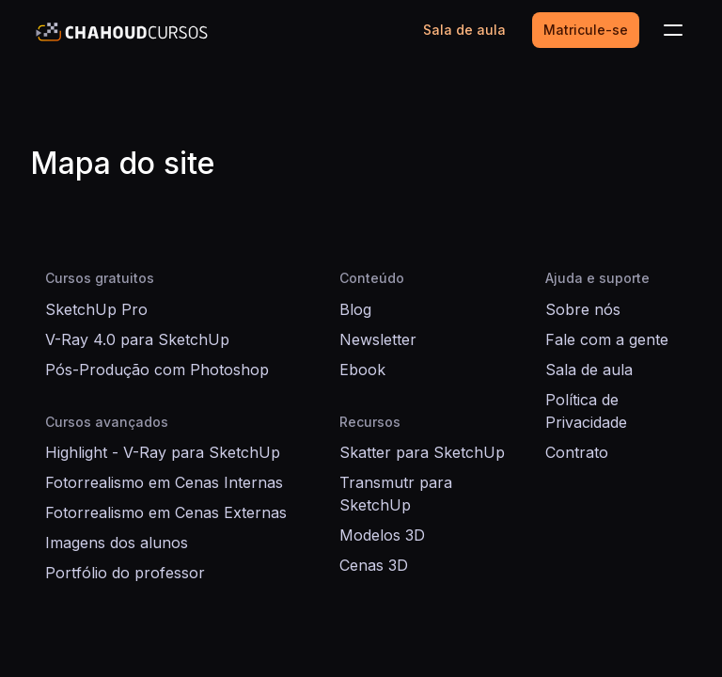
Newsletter (377, 339)
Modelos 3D (382, 535)
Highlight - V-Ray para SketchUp (162, 452)
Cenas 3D (373, 565)
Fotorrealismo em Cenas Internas (164, 482)
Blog (355, 309)
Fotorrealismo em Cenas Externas (166, 512)
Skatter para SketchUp (422, 452)
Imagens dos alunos (116, 542)
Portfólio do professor (125, 572)
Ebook (362, 369)
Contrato (576, 452)
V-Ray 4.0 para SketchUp (137, 339)
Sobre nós (582, 309)
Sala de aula (589, 369)
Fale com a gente (606, 339)
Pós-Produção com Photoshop (157, 369)
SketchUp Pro (96, 309)
